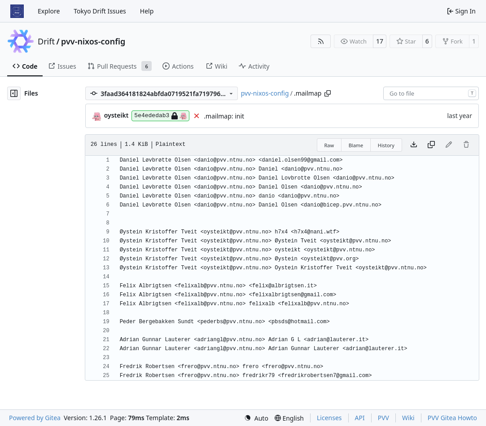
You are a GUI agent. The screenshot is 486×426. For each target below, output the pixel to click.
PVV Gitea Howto (452, 417)
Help (147, 11)
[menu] (256, 418)
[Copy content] (431, 145)
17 (379, 41)
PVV (383, 417)
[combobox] (431, 93)
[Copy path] (327, 93)
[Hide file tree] (14, 93)
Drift (46, 41)
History (386, 145)
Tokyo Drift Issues (100, 11)
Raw (329, 145)
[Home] (17, 11)
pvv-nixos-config (93, 41)
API (360, 417)
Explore (49, 11)
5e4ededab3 (160, 115)
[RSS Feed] (321, 41)
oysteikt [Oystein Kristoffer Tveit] (116, 115)
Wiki (408, 417)
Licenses (329, 417)
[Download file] (414, 145)
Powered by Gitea (35, 417)
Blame (356, 145)
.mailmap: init (224, 116)
